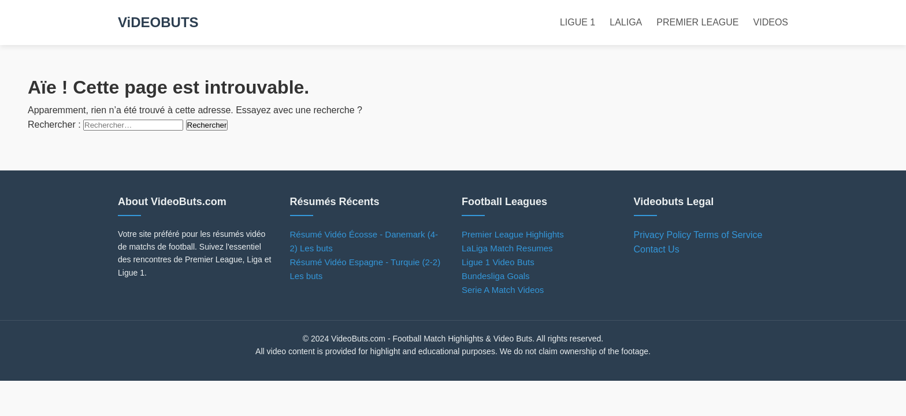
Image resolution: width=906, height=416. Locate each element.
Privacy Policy (663, 235)
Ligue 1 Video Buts (498, 262)
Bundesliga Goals (496, 276)
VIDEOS (770, 22)
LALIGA (626, 22)
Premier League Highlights (513, 234)
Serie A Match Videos (503, 290)
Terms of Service (727, 235)
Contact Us (657, 249)
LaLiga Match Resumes (507, 248)
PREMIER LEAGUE (697, 22)
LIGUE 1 (577, 22)
